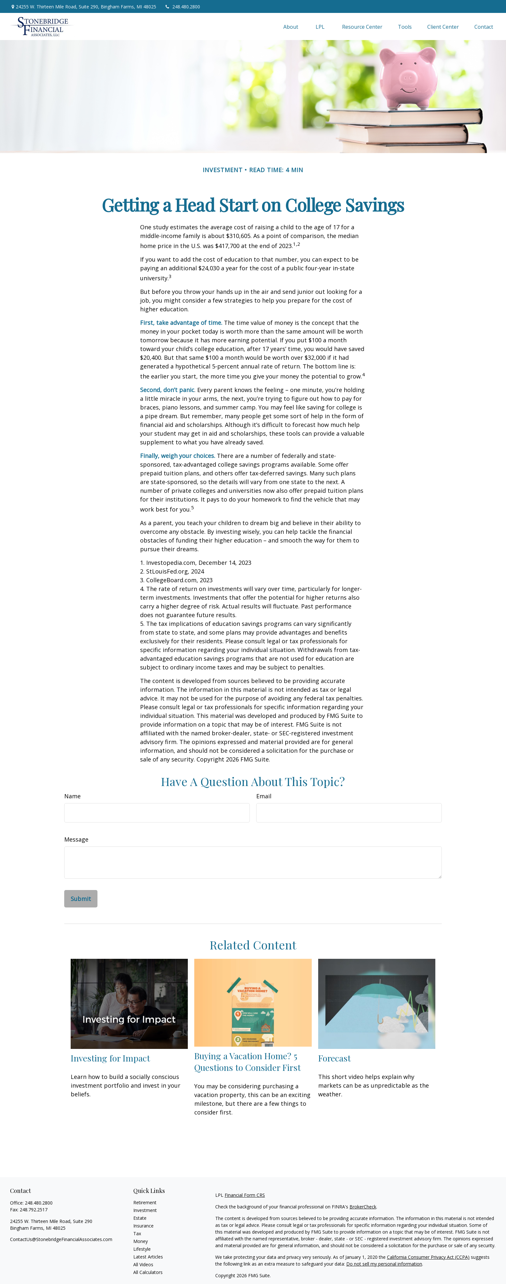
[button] (290, 26)
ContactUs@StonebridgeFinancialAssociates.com (61, 1239)
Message (76, 839)
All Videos (143, 1264)
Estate (140, 1218)
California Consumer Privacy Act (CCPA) (428, 1257)
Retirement (145, 1202)
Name (72, 796)
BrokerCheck (362, 1207)
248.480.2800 (182, 7)
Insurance (143, 1226)
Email (263, 796)
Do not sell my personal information (384, 1264)
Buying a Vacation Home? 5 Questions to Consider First (247, 1061)
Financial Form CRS (245, 1195)
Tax (137, 1233)
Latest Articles (148, 1257)
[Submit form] (80, 898)
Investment (145, 1210)
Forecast (334, 1058)
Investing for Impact (110, 1058)
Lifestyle (142, 1249)
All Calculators (148, 1272)
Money (140, 1241)
